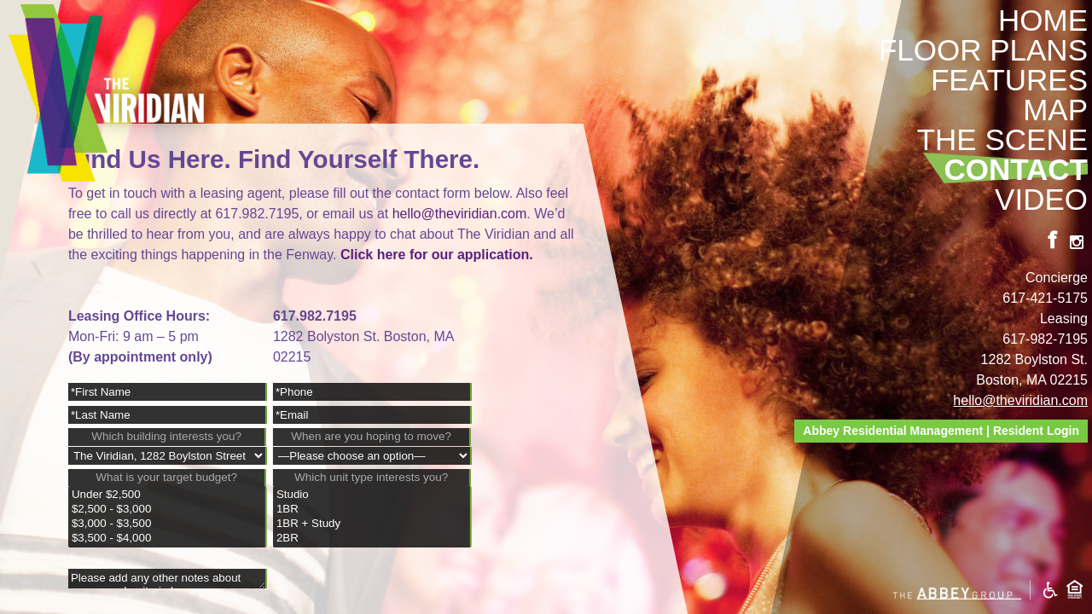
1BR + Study (371, 524)
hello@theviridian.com (1020, 400)
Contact (1016, 169)
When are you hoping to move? (371, 436)
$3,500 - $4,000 (167, 538)
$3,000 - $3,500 (167, 524)
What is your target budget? (166, 477)
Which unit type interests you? (371, 477)
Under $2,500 (167, 495)
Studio (371, 495)
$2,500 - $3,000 (167, 509)
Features (1009, 79)
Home (1043, 20)
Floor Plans (983, 50)
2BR (371, 538)
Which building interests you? (166, 436)
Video (1041, 199)
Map (1055, 109)
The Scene (1002, 139)
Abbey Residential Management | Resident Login (941, 430)
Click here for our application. (436, 254)
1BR (371, 509)
